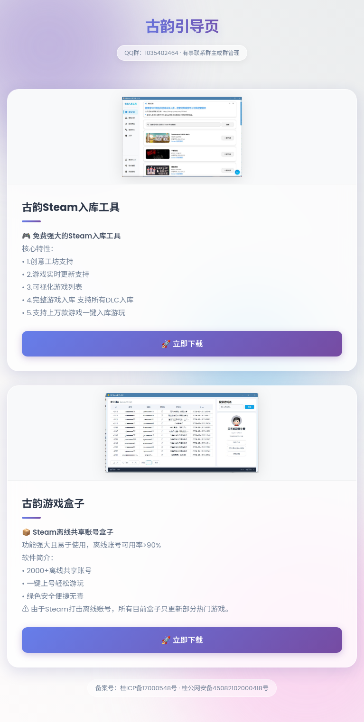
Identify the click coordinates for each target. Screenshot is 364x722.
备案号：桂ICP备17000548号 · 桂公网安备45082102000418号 (182, 688)
